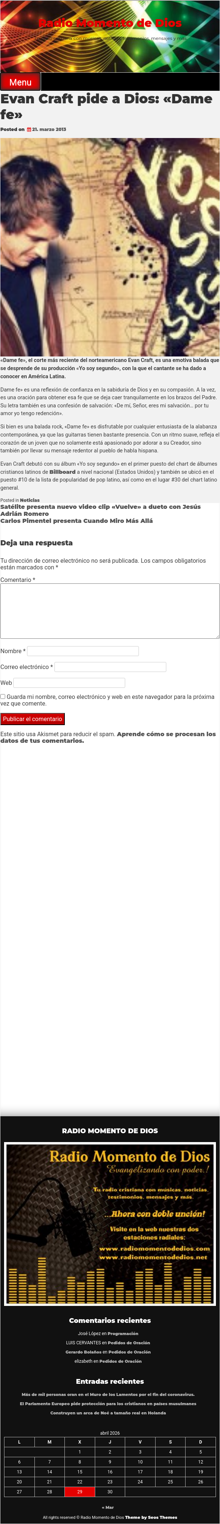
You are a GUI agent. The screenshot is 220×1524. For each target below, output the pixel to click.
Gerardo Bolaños (83, 1352)
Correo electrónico (26, 666)
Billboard (63, 472)
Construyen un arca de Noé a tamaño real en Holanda (108, 1413)
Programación (123, 1333)
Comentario (17, 579)
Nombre (13, 651)
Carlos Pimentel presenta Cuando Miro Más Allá (76, 520)
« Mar (108, 1507)
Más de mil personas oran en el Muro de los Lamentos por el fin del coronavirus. (108, 1394)
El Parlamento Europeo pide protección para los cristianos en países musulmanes (108, 1403)
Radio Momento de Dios (109, 23)
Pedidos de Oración (129, 1343)
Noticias (30, 500)
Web (6, 682)
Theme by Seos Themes (151, 1517)
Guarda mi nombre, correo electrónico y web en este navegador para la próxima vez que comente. (107, 700)
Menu (20, 82)
